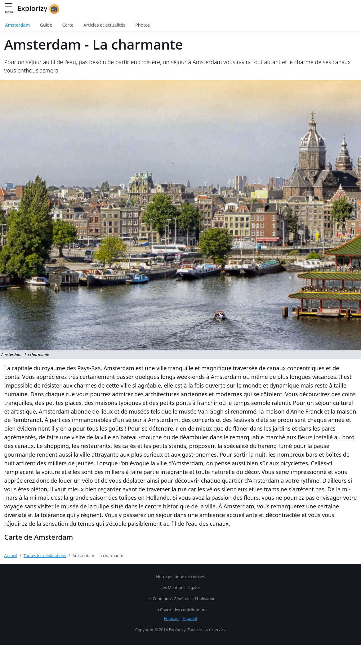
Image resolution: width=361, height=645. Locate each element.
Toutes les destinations (45, 555)
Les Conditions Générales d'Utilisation (180, 598)
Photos (142, 25)
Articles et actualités (104, 25)
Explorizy (38, 8)
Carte (67, 25)
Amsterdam (17, 25)
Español (190, 618)
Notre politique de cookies (180, 576)
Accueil (10, 555)
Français (171, 618)
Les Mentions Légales (180, 587)
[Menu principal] (8, 6)
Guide (46, 25)
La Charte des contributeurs (181, 609)
